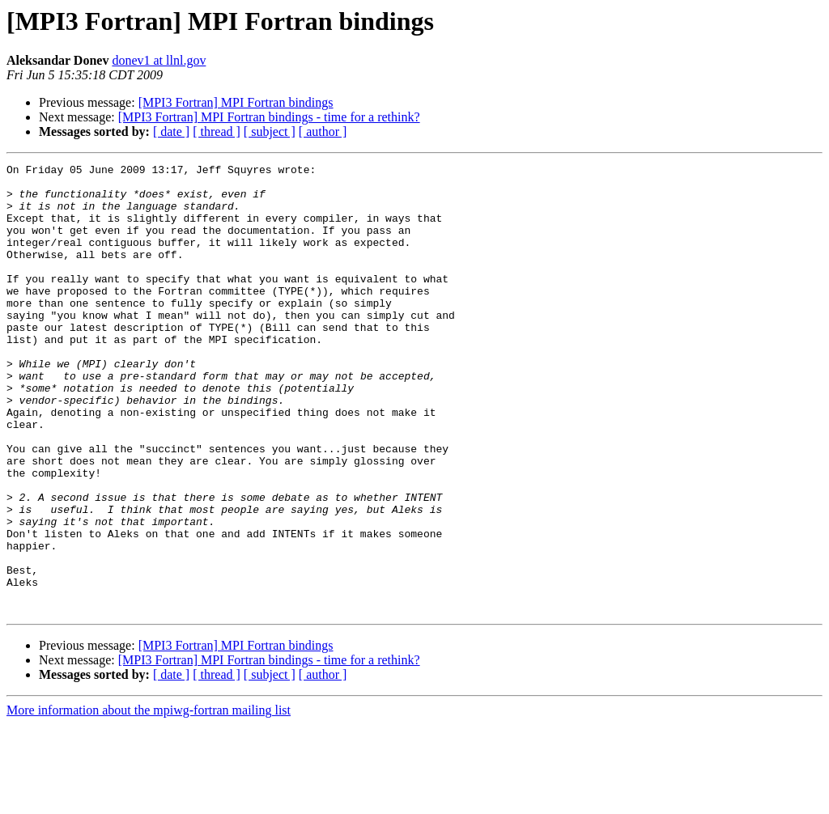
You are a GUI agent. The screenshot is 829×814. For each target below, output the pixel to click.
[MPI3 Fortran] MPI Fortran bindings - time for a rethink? (269, 117)
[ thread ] (216, 131)
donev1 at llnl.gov (159, 60)
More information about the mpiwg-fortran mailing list (148, 800)
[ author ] (323, 131)
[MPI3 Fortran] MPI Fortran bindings (236, 102)
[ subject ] (269, 131)
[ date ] (171, 131)
